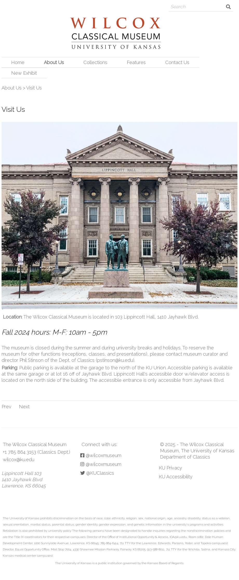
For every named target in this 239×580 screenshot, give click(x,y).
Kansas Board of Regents (165, 563)
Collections (95, 62)
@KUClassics (97, 473)
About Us (54, 62)
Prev (6, 406)
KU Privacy (170, 468)
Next (24, 406)
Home (17, 62)
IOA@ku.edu (178, 537)
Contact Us (177, 62)
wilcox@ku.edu (18, 459)
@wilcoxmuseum (100, 455)
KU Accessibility (175, 476)
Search (228, 6)
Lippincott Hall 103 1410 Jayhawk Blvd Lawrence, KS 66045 (24, 479)
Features (136, 62)
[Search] (196, 6)
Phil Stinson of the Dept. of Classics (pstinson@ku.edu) (76, 360)
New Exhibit (24, 73)
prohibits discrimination (57, 518)
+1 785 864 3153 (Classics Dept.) (36, 452)
